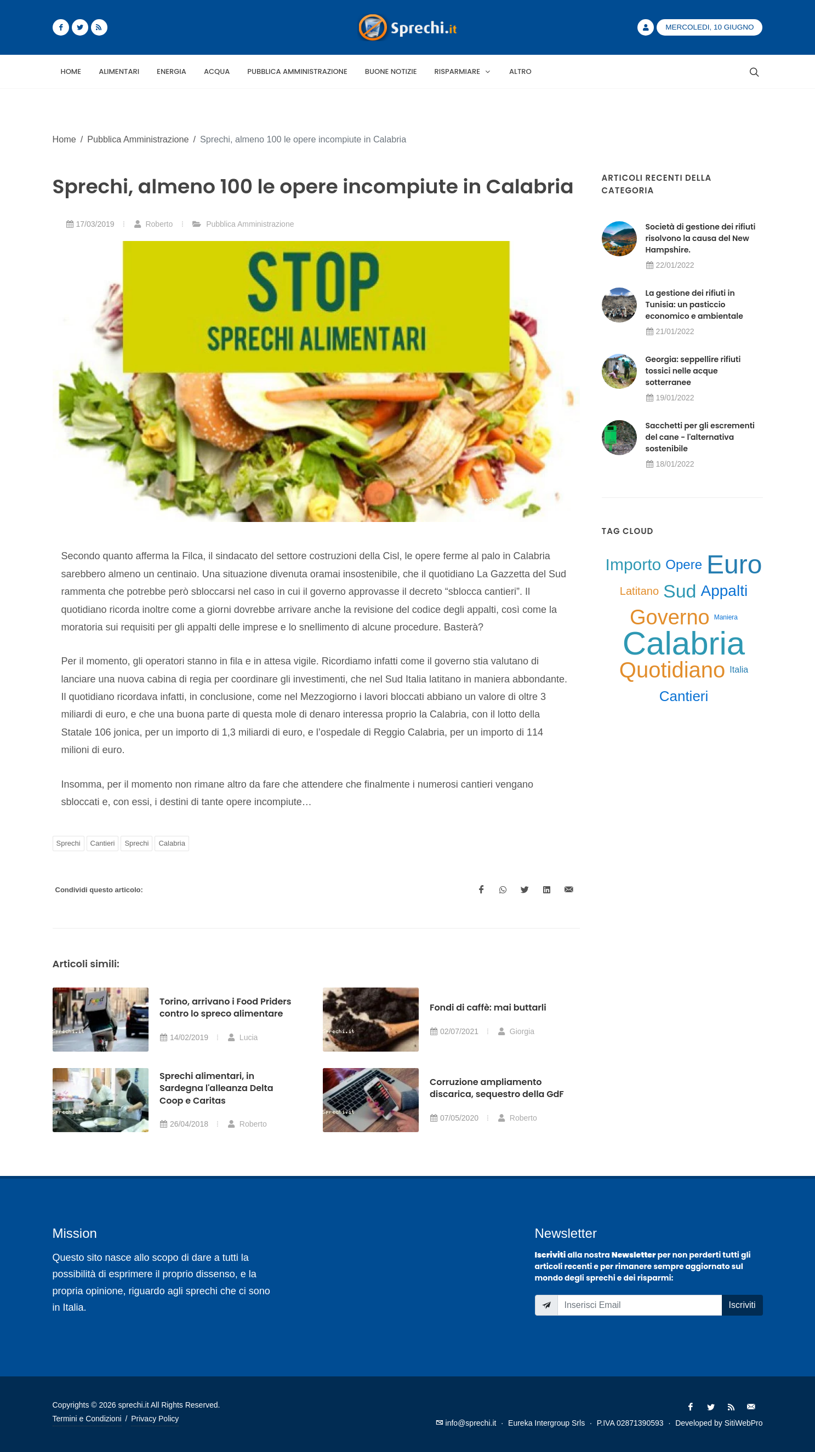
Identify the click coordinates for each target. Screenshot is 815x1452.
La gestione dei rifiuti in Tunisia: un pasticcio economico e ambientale (694, 305)
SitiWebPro (744, 1423)
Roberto (153, 224)
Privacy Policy (155, 1418)
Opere (683, 564)
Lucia (242, 1037)
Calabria (171, 843)
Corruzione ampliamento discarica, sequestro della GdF (497, 1088)
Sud (680, 591)
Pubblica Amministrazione (138, 139)
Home (64, 139)
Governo (670, 617)
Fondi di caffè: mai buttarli (488, 1007)
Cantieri (102, 843)
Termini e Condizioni (87, 1418)
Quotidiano (672, 670)
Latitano (639, 591)
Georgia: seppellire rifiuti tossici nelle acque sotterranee (693, 371)
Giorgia (516, 1031)
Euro (734, 565)
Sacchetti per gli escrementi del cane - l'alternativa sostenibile (700, 437)
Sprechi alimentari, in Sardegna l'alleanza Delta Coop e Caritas (216, 1088)
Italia (738, 669)
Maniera (726, 617)
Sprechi (68, 843)
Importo (634, 564)
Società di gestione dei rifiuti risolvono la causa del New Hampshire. (701, 238)
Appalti (724, 590)
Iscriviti (742, 1305)
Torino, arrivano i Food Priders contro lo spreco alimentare (225, 1007)
